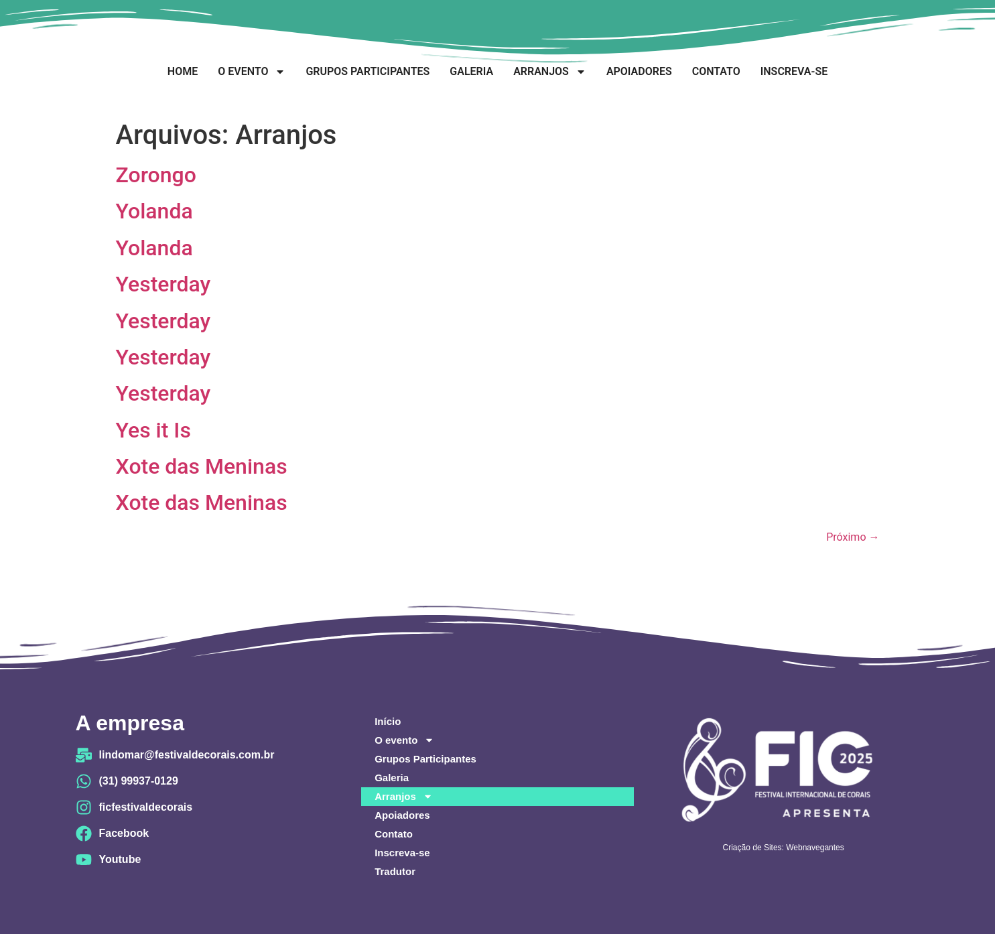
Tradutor (395, 871)
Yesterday (163, 284)
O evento (251, 72)
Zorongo (156, 175)
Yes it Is (153, 430)
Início (388, 721)
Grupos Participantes (367, 71)
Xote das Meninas (201, 466)
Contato (716, 71)
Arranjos (549, 72)
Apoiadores (639, 71)
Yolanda (154, 211)
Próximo (852, 537)
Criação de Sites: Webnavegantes (783, 847)
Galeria (471, 71)
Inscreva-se (793, 71)
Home (183, 71)
